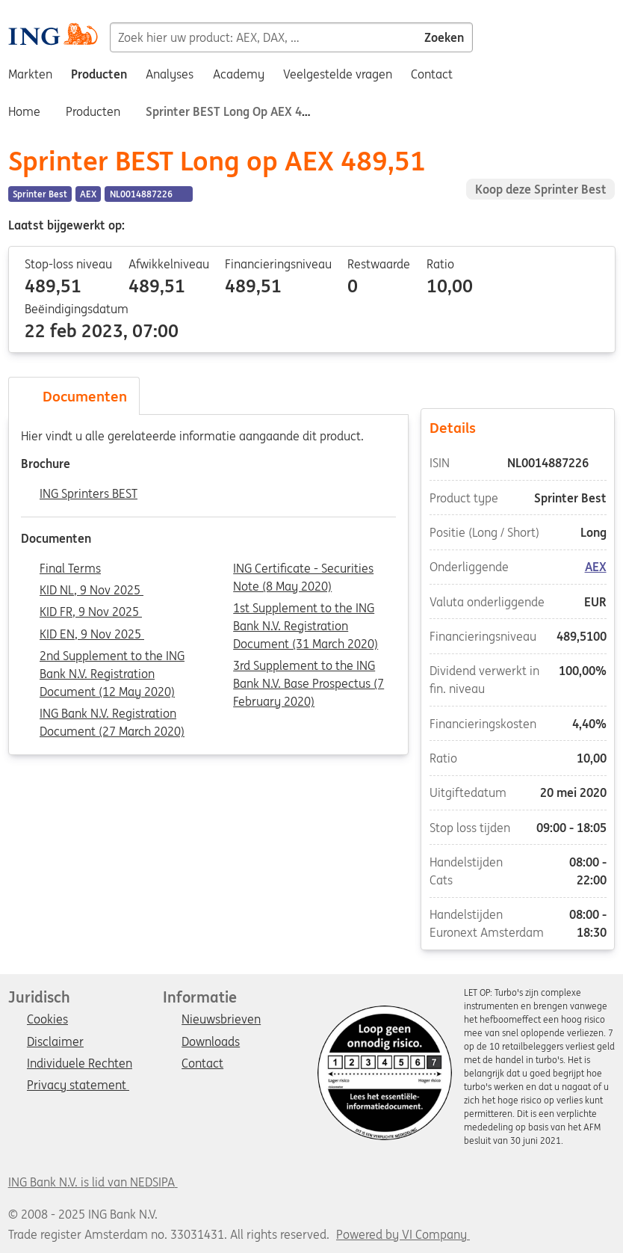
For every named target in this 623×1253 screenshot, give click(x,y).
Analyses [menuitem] (169, 74)
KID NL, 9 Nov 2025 (91, 590)
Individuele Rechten (79, 1064)
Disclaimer (55, 1042)
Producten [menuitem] (99, 74)
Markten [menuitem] (30, 74)
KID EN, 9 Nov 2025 (92, 634)
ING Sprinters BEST (88, 494)
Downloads (211, 1042)
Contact (202, 1064)
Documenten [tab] (74, 396)
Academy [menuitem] (238, 74)
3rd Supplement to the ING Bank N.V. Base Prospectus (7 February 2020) (308, 666)
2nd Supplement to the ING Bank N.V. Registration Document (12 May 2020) (112, 657)
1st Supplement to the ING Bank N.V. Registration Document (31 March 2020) (305, 609)
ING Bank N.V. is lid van (93, 1182)
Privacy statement (78, 1085)
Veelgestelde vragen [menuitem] (337, 74)
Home (24, 111)
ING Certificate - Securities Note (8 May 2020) (303, 569)
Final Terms (70, 569)
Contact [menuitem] (432, 74)
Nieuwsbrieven (221, 1019)
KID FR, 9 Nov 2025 (91, 612)
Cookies (47, 1019)
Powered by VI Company (401, 1234)
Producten (93, 111)
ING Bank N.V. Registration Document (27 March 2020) (112, 714)
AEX (596, 566)
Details (518, 427)
